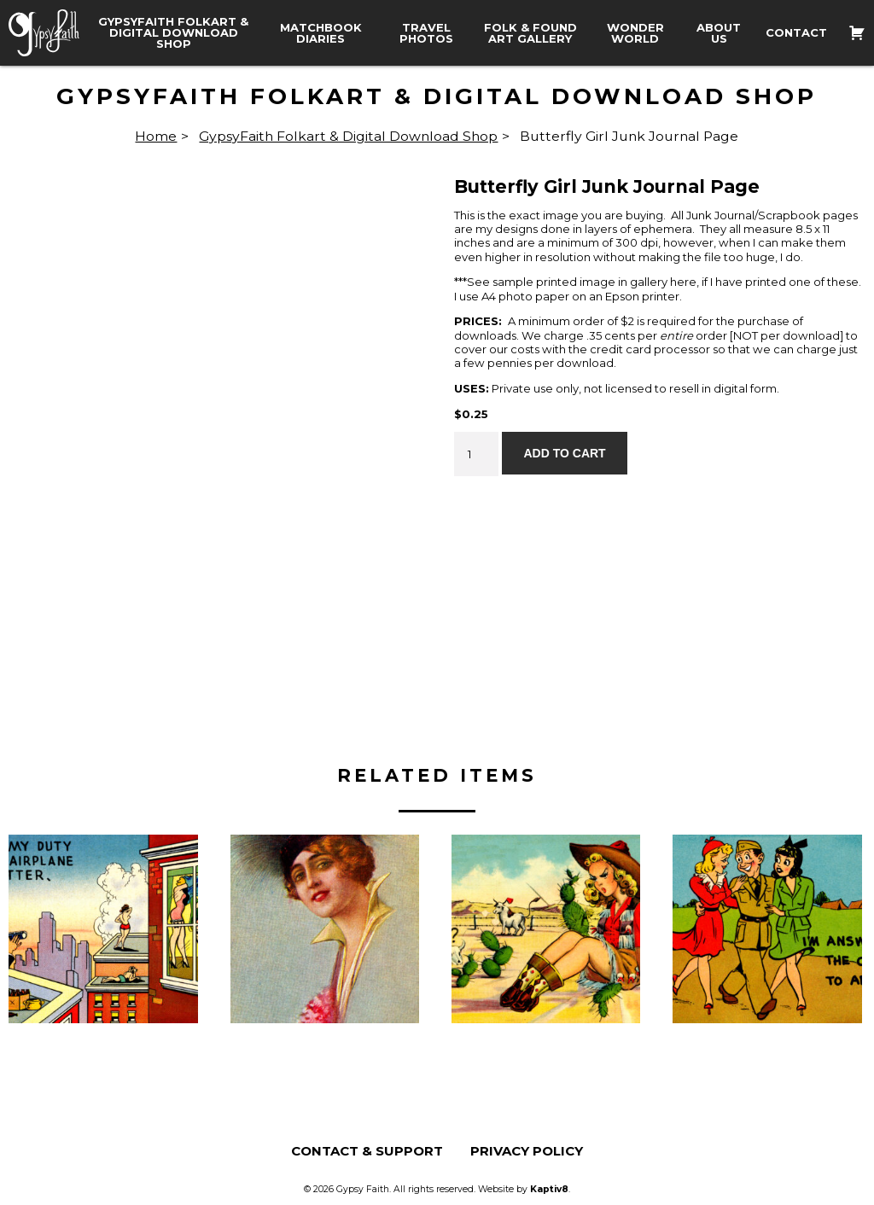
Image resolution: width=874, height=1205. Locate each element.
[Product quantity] (476, 454)
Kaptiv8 (549, 1189)
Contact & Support (367, 1150)
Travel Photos (426, 33)
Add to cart (564, 453)
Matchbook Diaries (321, 33)
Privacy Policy (526, 1150)
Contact (796, 32)
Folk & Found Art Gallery (530, 33)
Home (156, 136)
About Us (718, 33)
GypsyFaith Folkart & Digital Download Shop (173, 32)
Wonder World (635, 33)
